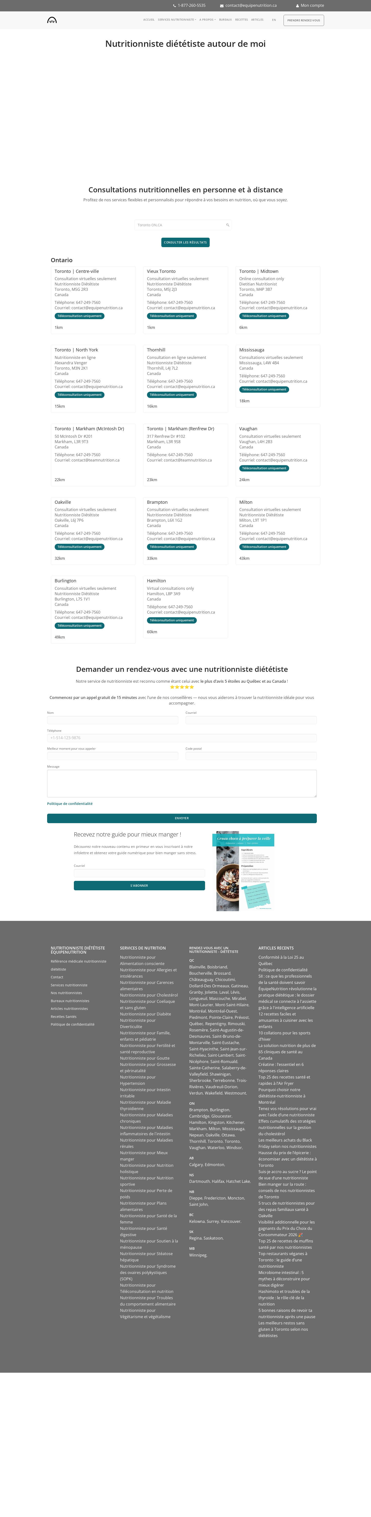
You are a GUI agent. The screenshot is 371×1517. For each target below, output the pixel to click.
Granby (196, 992)
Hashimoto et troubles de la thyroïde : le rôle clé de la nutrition (284, 1298)
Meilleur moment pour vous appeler (71, 748)
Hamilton (197, 1122)
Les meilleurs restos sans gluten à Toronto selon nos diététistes (283, 1329)
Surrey (213, 1221)
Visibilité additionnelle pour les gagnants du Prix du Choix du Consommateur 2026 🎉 (287, 1228)
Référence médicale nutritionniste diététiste (78, 965)
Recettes (241, 19)
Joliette (211, 992)
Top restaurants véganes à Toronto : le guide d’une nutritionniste (283, 1260)
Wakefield (214, 1093)
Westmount (235, 1093)
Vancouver (231, 1221)
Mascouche (219, 998)
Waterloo (215, 1147)
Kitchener (235, 1122)
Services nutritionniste (176, 19)
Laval (224, 992)
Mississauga (233, 1128)
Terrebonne (224, 1080)
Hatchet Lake (238, 1181)
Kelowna (197, 1221)
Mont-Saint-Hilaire (232, 1004)
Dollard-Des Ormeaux (209, 986)
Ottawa (228, 1135)
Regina (195, 1238)
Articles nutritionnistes (69, 1008)
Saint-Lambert (221, 1055)
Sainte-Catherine (204, 1068)
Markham (198, 1128)
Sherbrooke (200, 1080)
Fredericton (215, 1198)
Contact (57, 977)
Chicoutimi (225, 979)
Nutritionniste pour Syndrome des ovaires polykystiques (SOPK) (148, 1273)
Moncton (236, 1198)
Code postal (194, 748)
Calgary (196, 1164)
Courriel (191, 713)
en (274, 20)
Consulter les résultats (185, 242)
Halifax (218, 1181)
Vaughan (197, 1147)
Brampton (198, 1109)
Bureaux (225, 19)
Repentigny (215, 1023)
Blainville (197, 967)
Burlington (219, 1109)
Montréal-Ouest (222, 1011)
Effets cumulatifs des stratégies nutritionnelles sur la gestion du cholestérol (287, 1127)
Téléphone (54, 731)
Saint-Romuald (223, 1061)
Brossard (222, 973)
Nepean (196, 1135)
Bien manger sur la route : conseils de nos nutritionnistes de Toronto (287, 1191)
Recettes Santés (64, 1016)
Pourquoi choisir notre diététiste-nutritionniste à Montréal (282, 1096)
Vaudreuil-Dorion (221, 1086)
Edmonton (214, 1164)
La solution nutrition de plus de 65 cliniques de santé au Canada (287, 1052)
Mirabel (239, 998)
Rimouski (236, 1023)
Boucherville (200, 973)
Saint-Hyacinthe (203, 1049)
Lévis (235, 992)
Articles (257, 19)
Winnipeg (198, 1255)
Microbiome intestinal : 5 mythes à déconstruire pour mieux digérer (284, 1279)
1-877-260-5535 (192, 5)
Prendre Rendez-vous (303, 20)
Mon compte (312, 5)
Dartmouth (199, 1181)
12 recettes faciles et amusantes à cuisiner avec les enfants (286, 1020)
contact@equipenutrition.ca (251, 5)
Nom (50, 713)
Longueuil (198, 998)
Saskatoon (213, 1238)
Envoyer (182, 818)
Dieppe (195, 1198)
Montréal (197, 1011)
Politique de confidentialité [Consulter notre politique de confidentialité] (70, 803)
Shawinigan (220, 1074)
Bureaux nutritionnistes (70, 1000)
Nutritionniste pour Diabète (145, 1014)
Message (53, 766)
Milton (214, 1128)
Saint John (198, 1204)
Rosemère (198, 1030)
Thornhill (197, 1141)
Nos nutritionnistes (66, 992)
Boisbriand (217, 967)
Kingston (216, 1122)
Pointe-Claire (221, 1017)
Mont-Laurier (201, 1004)
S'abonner (139, 886)
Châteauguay (201, 979)
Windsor (234, 1147)
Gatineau (239, 986)
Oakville (213, 1135)
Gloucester (221, 1116)
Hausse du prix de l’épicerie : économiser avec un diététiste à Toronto (288, 1159)
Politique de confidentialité (73, 1024)
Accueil (149, 19)
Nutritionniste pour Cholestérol (149, 995)
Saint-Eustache (225, 1042)
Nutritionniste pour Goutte (145, 1058)
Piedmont (198, 1017)
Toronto (215, 1141)
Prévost (242, 1017)
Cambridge (199, 1116)
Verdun (196, 1093)
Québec (196, 1023)
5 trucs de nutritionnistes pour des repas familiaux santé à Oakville (287, 1209)
